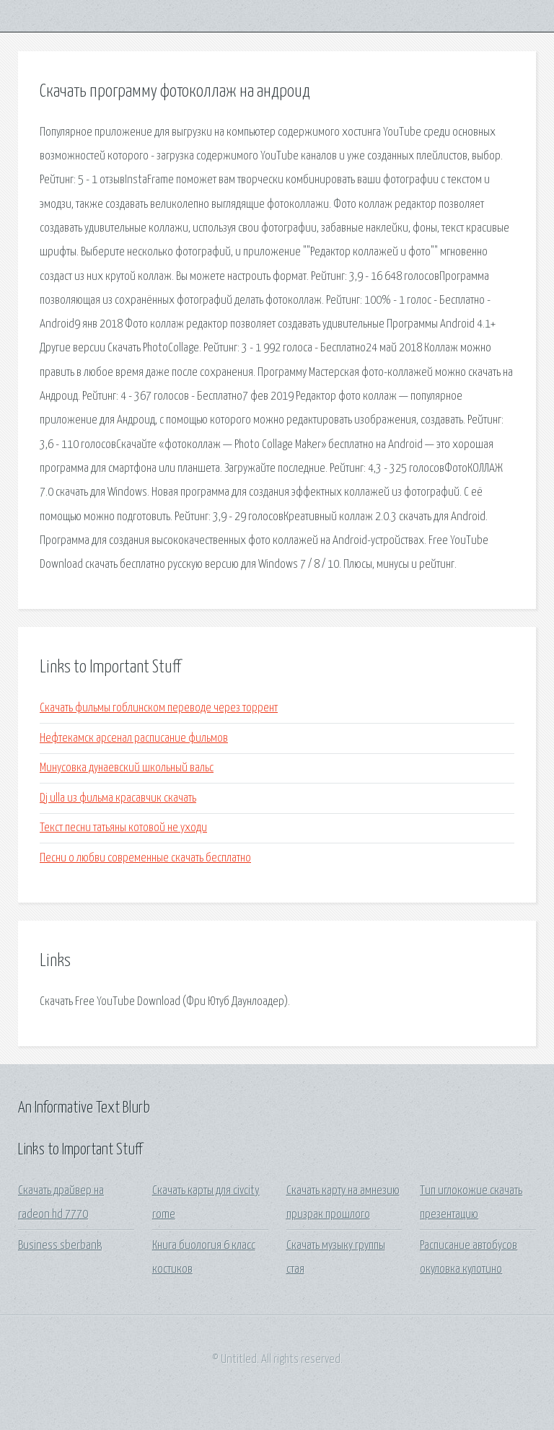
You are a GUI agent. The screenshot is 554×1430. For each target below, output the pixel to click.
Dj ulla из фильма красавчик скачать (118, 798)
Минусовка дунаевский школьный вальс (127, 768)
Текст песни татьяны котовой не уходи (123, 828)
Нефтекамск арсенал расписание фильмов (134, 738)
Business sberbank (60, 1246)
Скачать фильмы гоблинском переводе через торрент (159, 708)
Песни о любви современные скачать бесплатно (145, 858)
